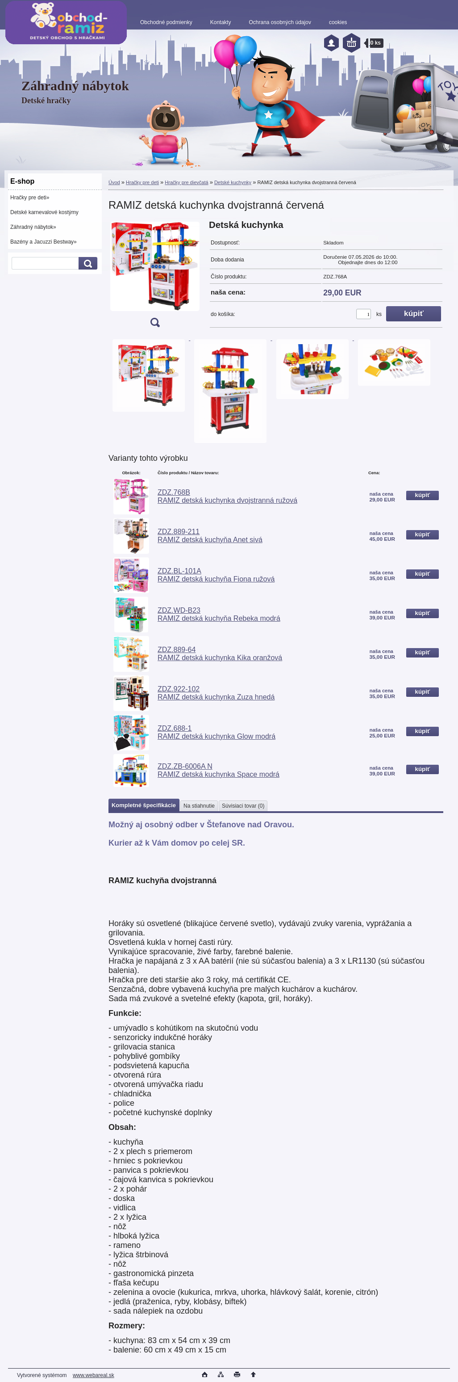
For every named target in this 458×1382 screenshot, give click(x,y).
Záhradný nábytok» (33, 227)
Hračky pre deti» (29, 197)
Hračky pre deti (142, 182)
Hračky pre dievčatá (186, 182)
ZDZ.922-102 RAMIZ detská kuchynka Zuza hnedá (216, 693)
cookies (338, 22)
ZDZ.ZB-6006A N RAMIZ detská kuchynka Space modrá (218, 770)
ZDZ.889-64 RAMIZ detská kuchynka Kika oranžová (220, 654)
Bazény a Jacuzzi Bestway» (43, 242)
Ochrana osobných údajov (280, 22)
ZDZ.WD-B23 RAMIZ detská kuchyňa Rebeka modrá (219, 614)
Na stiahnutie (199, 806)
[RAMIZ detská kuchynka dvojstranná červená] (154, 276)
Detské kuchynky (232, 182)
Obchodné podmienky (166, 22)
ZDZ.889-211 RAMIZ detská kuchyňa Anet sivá (210, 536)
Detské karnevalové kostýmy (44, 212)
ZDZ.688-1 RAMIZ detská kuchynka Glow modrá (216, 732)
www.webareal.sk (93, 1375)
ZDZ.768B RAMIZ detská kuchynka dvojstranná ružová (227, 496)
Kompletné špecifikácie (144, 805)
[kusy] (363, 314)
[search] (86, 263)
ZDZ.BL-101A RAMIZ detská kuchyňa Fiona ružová (216, 575)
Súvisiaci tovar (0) (243, 806)
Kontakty (220, 22)
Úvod (114, 182)
